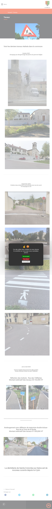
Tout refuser (26, 259)
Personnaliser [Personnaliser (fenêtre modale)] (26, 261)
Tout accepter (26, 256)
